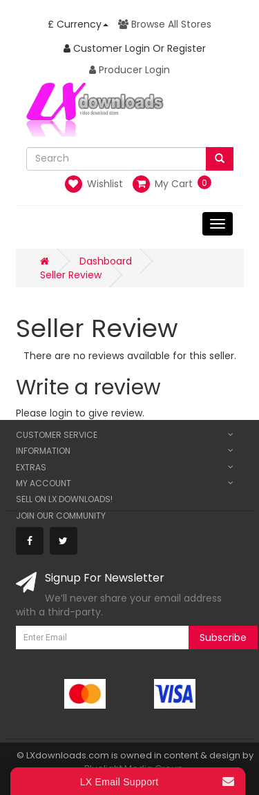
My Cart (163, 184)
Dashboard (105, 261)
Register (186, 48)
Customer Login (107, 48)
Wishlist (94, 184)
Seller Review (71, 275)
